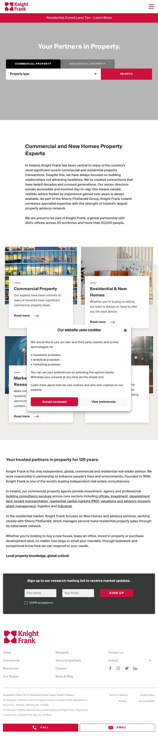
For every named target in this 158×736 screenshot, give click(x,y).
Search (126, 74)
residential (95, 170)
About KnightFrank (68, 660)
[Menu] (151, 6)
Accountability (147, 701)
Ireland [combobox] (113, 660)
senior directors (116, 185)
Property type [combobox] (19, 74)
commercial (71, 170)
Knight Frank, (76, 218)
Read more (26, 315)
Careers (61, 668)
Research (62, 652)
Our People (10, 676)
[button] (125, 330)
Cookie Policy (147, 695)
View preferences (104, 401)
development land (20, 541)
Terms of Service (118, 695)
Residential (11, 668)
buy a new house (59, 536)
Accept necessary (54, 401)
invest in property (111, 536)
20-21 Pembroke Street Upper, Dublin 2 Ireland (48, 695)
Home (7, 652)
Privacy (123, 701)
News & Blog (64, 676)
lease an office (85, 536)
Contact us (115, 652)
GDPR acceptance (41, 602)
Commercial (11, 660)
